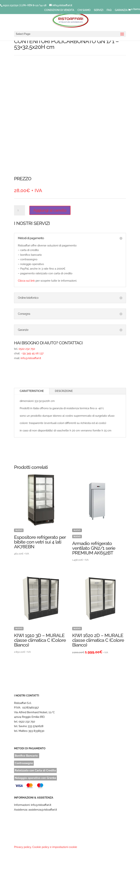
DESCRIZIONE (64, 391)
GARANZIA (121, 10)
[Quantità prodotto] (19, 210)
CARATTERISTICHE (32, 391)
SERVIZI (98, 10)
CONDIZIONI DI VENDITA (59, 10)
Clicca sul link (26, 280)
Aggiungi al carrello (50, 210)
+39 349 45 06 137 (32, 353)
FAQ (109, 10)
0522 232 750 (27, 349)
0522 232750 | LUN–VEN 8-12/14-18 (24, 5)
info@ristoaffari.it (31, 358)
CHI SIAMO (84, 10)
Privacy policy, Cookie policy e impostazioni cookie (45, 847)
